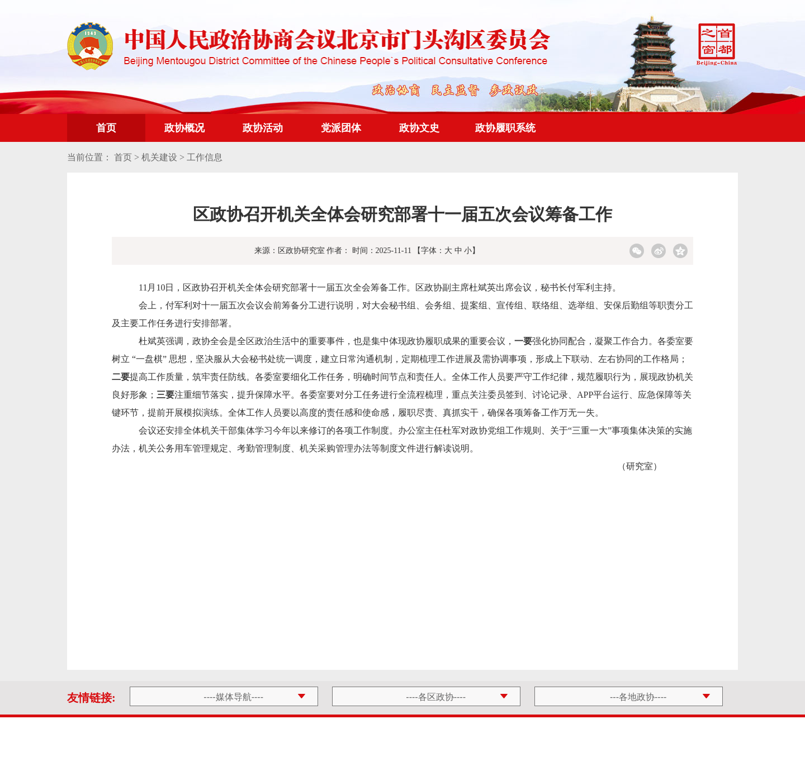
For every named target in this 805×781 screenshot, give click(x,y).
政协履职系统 (505, 128)
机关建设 (159, 157)
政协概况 (184, 128)
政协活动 (263, 128)
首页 (106, 128)
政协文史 (419, 128)
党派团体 (341, 128)
